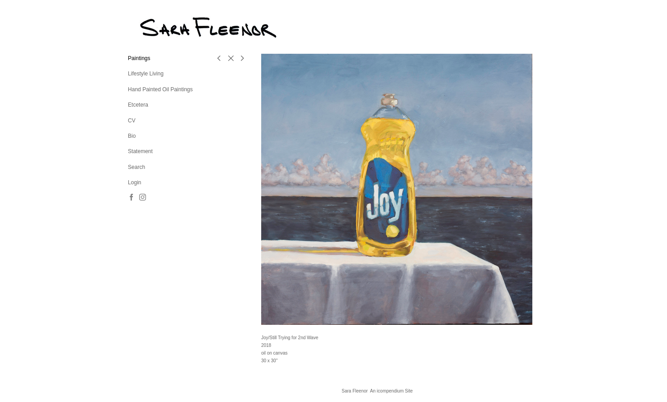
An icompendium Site (391, 390)
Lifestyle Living (146, 73)
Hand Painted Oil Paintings (160, 89)
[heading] (150, 27)
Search (136, 167)
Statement (140, 151)
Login (134, 182)
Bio (132, 136)
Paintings (139, 58)
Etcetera (138, 105)
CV (132, 120)
